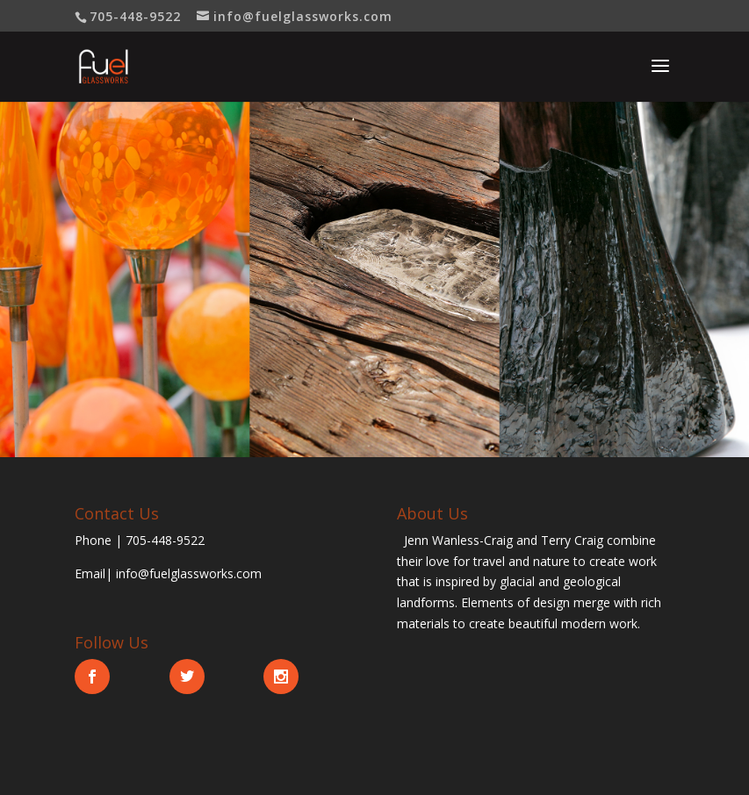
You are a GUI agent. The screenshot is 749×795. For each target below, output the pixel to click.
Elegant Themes (345, 770)
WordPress (469, 770)
